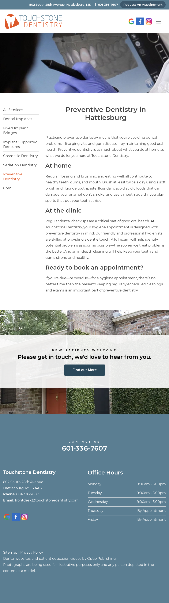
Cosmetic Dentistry (20, 156)
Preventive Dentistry (13, 176)
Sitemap (10, 552)
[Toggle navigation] (158, 22)
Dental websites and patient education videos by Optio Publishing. (59, 559)
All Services (13, 110)
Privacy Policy (31, 552)
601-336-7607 (108, 5)
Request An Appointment (143, 5)
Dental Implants (17, 119)
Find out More (84, 370)
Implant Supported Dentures (20, 144)
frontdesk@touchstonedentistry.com (47, 500)
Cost (7, 188)
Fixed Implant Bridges (15, 130)
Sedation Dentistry (20, 165)
